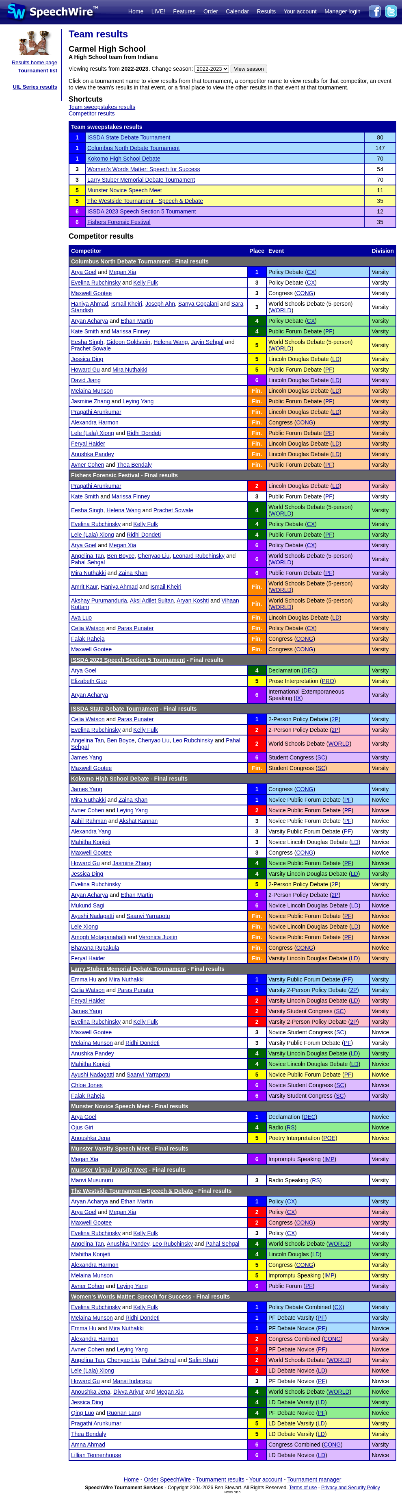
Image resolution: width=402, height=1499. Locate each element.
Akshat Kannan (138, 821)
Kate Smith (85, 331)
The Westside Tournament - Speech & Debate (145, 201)
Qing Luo (82, 1413)
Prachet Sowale (91, 348)
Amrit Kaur (84, 586)
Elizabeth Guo (89, 681)
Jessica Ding (87, 359)
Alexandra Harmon (95, 422)
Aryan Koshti (193, 600)
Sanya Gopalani (198, 303)
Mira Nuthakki (129, 369)
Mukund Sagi (87, 905)
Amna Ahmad (88, 1444)
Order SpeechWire (167, 1479)
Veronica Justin (158, 937)
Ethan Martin (137, 321)
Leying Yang (138, 401)
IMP (329, 1159)
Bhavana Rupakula (95, 947)
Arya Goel (83, 272)
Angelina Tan (87, 556)
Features (184, 11)
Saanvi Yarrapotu (148, 916)
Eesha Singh (87, 342)
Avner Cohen (87, 464)
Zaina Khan (133, 573)
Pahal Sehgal (88, 562)
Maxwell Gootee (91, 293)
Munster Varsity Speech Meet (111, 1148)
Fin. (257, 390)
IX (298, 698)
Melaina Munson (92, 390)
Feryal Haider (88, 443)
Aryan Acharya (89, 321)
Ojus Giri (82, 1127)
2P (335, 719)
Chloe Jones (87, 1085)
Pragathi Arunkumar (96, 412)
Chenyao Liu (154, 556)
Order (210, 11)
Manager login (342, 11)
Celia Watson (88, 628)
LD (335, 359)
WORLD (281, 310)
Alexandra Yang (91, 831)
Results (266, 11)
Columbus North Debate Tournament (133, 148)
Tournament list (37, 70)
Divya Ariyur (128, 1391)
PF (329, 331)
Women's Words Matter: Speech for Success (143, 169)
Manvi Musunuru (92, 1180)
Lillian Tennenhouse (96, 1455)
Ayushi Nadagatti (92, 916)
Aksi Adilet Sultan (152, 600)
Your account (299, 11)
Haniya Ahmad (89, 303)
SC (321, 757)
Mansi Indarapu (132, 1381)
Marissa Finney (131, 331)
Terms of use (303, 1487)
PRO (328, 681)
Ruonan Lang (124, 1413)
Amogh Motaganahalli (98, 937)
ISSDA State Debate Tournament (128, 137)
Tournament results (220, 1479)
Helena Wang (170, 342)
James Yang (86, 757)
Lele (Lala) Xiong (92, 433)
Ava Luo (81, 617)
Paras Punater (135, 628)
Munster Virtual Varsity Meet (109, 1169)
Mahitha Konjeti (90, 842)
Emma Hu (83, 979)
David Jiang (86, 380)
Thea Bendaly (134, 464)
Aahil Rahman (89, 821)
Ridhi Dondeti (144, 433)
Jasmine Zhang (90, 401)
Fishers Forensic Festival (119, 222)
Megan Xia (122, 272)
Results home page (34, 62)
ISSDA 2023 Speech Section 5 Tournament (141, 211)
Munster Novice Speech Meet (124, 190)
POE (329, 1138)
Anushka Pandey (92, 454)
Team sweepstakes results (102, 107)
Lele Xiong (84, 926)
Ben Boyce (120, 556)
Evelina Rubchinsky (96, 282)
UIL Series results (35, 87)
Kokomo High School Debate (123, 158)
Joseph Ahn (160, 303)
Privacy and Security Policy (350, 1487)
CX (311, 272)
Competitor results (92, 113)
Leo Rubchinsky (193, 740)
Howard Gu (85, 369)
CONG (304, 293)
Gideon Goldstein (128, 342)
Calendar (237, 11)
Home (135, 11)
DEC (309, 670)
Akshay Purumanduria (99, 600)
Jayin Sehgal (207, 342)
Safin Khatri (203, 1360)
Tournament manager (314, 1479)
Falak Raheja (88, 638)
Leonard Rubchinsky (199, 556)
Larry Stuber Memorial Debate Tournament (141, 179)
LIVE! (158, 11)
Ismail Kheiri (126, 303)
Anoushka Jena (90, 1138)
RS (290, 1127)
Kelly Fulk (145, 282)
